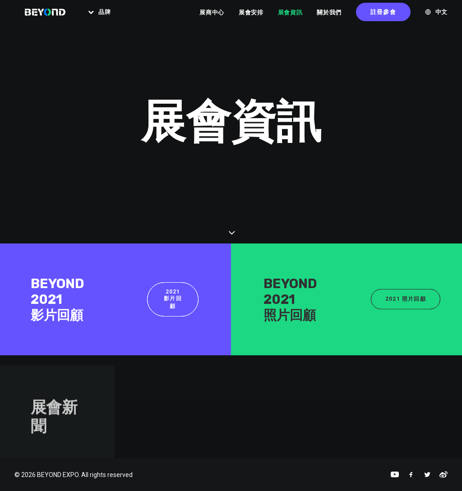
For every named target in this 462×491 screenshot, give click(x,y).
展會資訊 (290, 17)
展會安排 (251, 17)
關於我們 (329, 17)
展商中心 (211, 17)
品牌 (110, 17)
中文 (441, 17)
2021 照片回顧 (405, 299)
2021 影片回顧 (173, 299)
